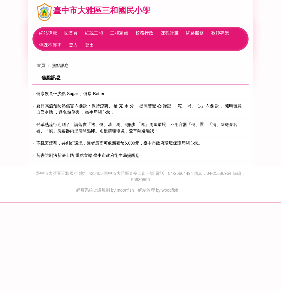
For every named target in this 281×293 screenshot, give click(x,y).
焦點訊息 (60, 155)
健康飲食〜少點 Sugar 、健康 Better (70, 183)
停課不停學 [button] (50, 44)
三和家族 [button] (130, 32)
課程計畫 (181, 32)
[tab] (174, 138)
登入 (73, 44)
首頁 (41, 155)
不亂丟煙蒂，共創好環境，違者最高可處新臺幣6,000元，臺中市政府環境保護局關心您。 (119, 233)
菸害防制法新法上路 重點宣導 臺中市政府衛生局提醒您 (88, 245)
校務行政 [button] (156, 32)
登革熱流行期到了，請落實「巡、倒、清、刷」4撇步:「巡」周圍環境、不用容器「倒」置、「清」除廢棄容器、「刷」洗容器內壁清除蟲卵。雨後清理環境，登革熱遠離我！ (136, 217)
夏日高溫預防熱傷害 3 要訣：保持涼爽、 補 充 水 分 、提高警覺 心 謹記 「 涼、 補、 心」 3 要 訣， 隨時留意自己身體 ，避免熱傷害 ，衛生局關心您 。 (139, 199)
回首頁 (82, 32)
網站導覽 (59, 32)
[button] (35, 98)
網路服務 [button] (206, 32)
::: (41, 32)
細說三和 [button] (105, 32)
